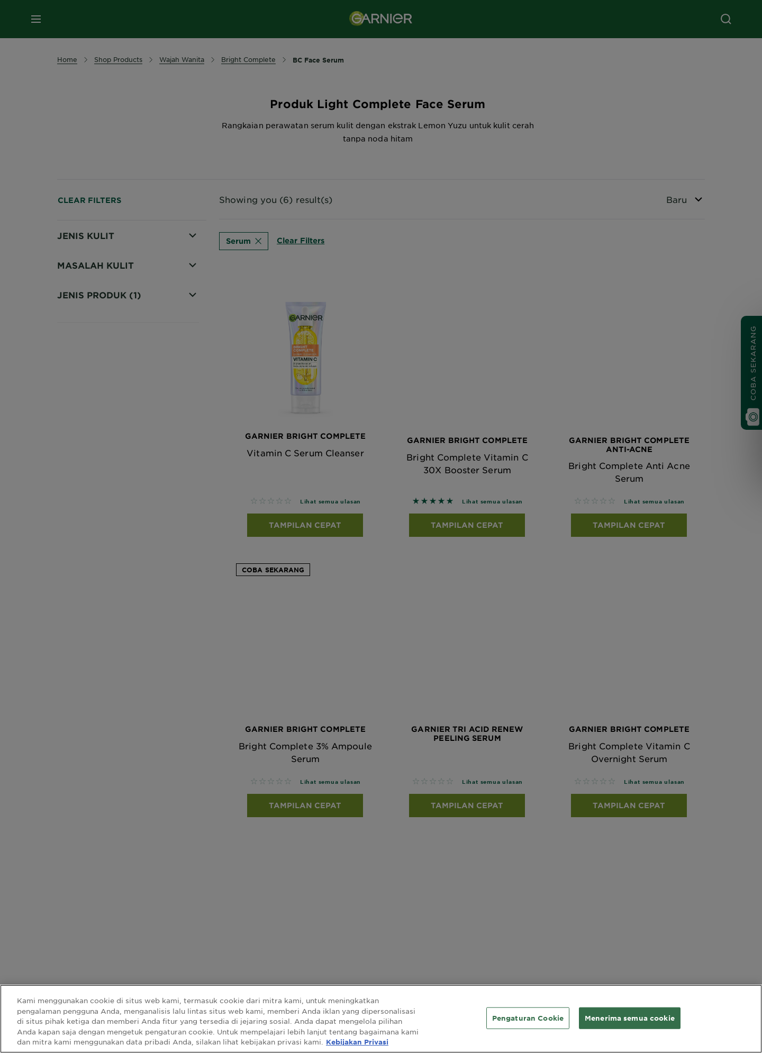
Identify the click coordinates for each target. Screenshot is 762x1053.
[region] (381, 1019)
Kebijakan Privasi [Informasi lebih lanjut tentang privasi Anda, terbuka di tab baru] (357, 1042)
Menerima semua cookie (630, 1017)
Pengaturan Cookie (528, 1017)
